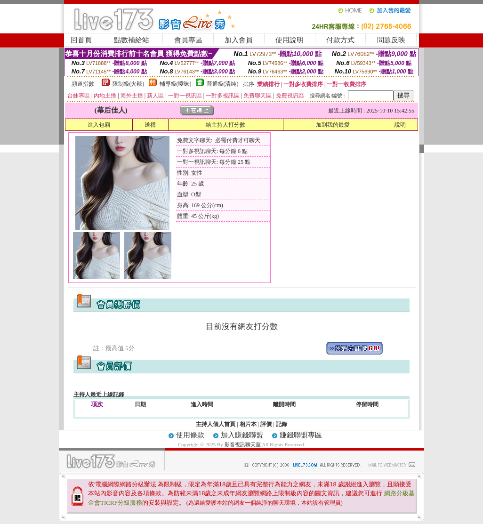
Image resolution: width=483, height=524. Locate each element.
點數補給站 (131, 40)
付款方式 (340, 40)
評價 (266, 424)
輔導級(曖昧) (176, 84)
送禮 (150, 124)
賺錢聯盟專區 (301, 435)
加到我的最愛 (333, 124)
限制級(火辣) (129, 84)
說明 (400, 124)
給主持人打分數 (225, 124)
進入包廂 (99, 124)
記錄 (281, 424)
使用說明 (289, 40)
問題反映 (391, 40)
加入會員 (239, 40)
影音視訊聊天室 (243, 444)
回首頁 (81, 40)
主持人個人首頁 (215, 424)
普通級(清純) (223, 84)
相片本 (248, 424)
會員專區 (188, 40)
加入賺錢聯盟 (242, 435)
